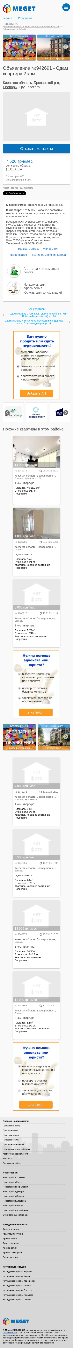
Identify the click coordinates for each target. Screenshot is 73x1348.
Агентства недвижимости (15, 1154)
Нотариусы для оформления (35, 286)
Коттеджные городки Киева (16, 1276)
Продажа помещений (13, 1144)
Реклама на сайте (12, 1163)
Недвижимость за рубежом (16, 1149)
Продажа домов (11, 1135)
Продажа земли (10, 1140)
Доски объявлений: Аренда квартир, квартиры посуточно (31, 26)
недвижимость (26, 188)
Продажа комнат (11, 1130)
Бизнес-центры (10, 1257)
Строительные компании (15, 1215)
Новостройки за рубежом (15, 1210)
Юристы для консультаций (43, 292)
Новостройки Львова (13, 1205)
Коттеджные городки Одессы (17, 1290)
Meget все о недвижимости (36, 1321)
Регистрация (25, 18)
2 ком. (29, 73)
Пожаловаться (19, 254)
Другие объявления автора (49, 254)
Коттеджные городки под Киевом (19, 1281)
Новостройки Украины (14, 1177)
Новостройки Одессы (13, 1196)
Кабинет (7, 18)
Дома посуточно (11, 1243)
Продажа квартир (11, 1125)
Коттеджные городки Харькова (18, 1295)
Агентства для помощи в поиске (41, 270)
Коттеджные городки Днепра (17, 1285)
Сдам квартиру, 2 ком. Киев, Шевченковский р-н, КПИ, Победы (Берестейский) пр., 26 (39, 315)
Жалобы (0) (50, 248)
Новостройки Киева (12, 1182)
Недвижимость (10, 24)
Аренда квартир (11, 1229)
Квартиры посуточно (13, 1234)
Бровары (10, 87)
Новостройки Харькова (14, 1201)
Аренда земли (10, 1248)
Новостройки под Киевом (15, 1187)
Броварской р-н (46, 83)
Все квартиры (36, 309)
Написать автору (28, 248)
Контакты (7, 1158)
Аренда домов (10, 1238)
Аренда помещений (12, 1252)
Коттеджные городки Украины (17, 1271)
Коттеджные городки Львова (17, 1299)
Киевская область (17, 83)
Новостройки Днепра (13, 1191)
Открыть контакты (36, 148)
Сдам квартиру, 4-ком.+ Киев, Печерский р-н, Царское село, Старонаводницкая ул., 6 (34, 322)
